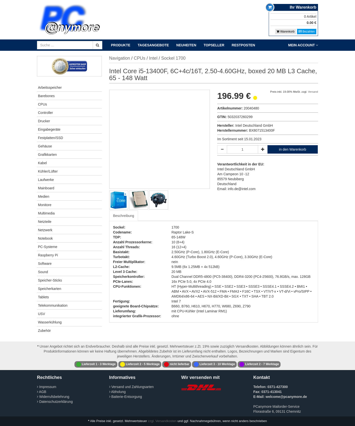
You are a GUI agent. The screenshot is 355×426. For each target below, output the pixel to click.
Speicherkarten (49, 289)
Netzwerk (45, 230)
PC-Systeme (47, 247)
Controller (45, 113)
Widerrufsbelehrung (53, 397)
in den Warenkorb (292, 149)
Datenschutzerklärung (55, 402)
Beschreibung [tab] (123, 216)
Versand (313, 91)
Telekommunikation (53, 305)
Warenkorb (286, 31)
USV (41, 314)
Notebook (45, 238)
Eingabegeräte (49, 129)
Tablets (43, 297)
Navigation (119, 58)
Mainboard (46, 188)
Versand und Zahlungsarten (131, 387)
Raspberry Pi (48, 255)
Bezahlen (307, 31)
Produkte (120, 45)
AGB (41, 392)
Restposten (243, 45)
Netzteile (44, 222)
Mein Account (303, 45)
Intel (153, 58)
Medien (43, 196)
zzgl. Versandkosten (162, 421)
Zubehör (44, 331)
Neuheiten (186, 45)
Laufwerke (46, 180)
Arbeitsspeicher (50, 87)
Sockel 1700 (173, 58)
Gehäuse (45, 146)
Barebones (46, 96)
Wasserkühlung (50, 322)
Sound (43, 272)
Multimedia (46, 213)
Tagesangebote (153, 45)
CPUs (42, 104)
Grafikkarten (47, 155)
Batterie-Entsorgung (125, 397)
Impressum (46, 387)
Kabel (42, 163)
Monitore (44, 205)
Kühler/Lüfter (48, 171)
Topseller (214, 45)
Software (45, 264)
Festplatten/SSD (50, 138)
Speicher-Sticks (50, 280)
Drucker (44, 121)
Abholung (117, 392)
